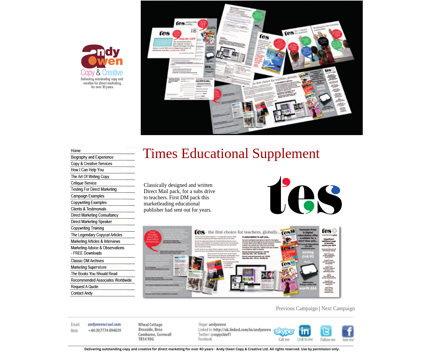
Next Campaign (338, 308)
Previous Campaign (297, 308)
